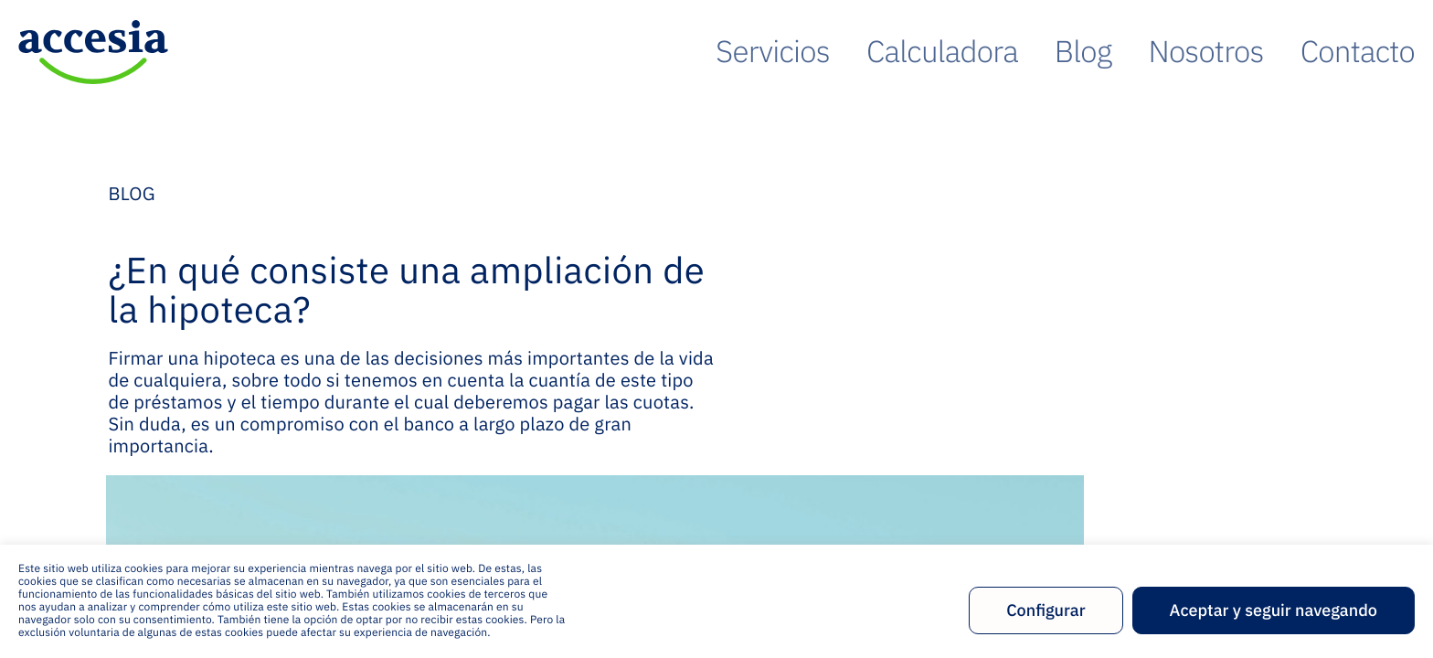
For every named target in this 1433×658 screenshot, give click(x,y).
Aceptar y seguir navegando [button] (1273, 610)
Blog (1170, 51)
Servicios (939, 51)
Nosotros (1264, 51)
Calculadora (1064, 51)
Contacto (1377, 51)
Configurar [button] (1045, 610)
